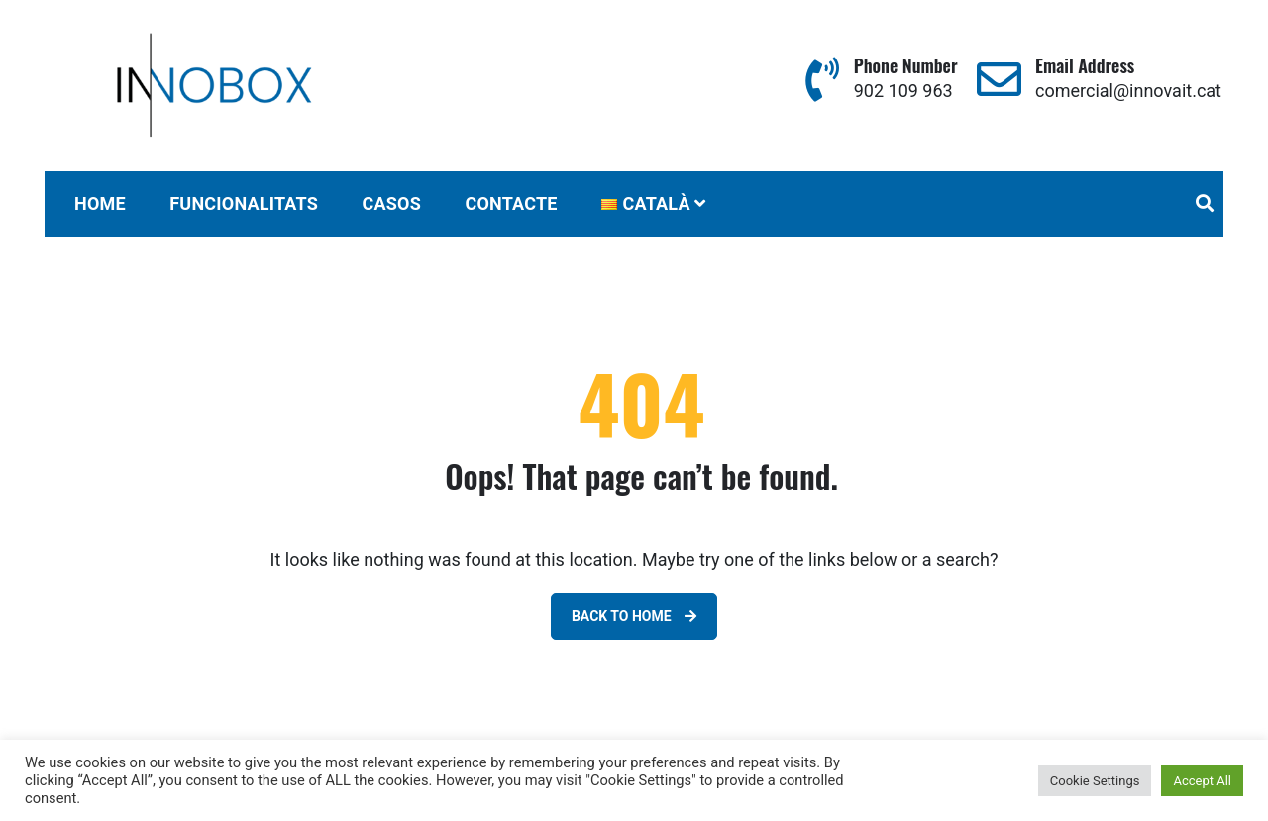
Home (100, 203)
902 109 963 (903, 90)
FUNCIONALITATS (243, 203)
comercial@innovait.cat (1128, 90)
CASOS (391, 203)
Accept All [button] (1202, 780)
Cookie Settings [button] (1095, 780)
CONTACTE (511, 203)
